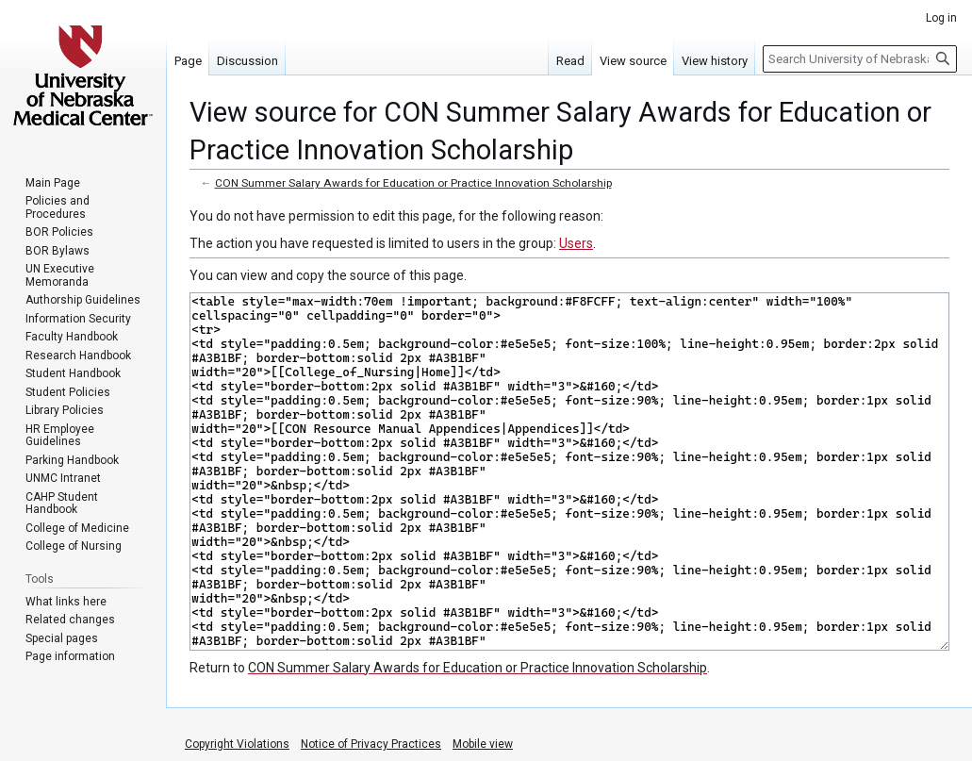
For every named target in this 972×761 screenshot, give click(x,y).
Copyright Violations (237, 744)
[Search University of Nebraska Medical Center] (860, 59)
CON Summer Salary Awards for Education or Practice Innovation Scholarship (413, 183)
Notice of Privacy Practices (371, 744)
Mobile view (483, 744)
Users (576, 243)
